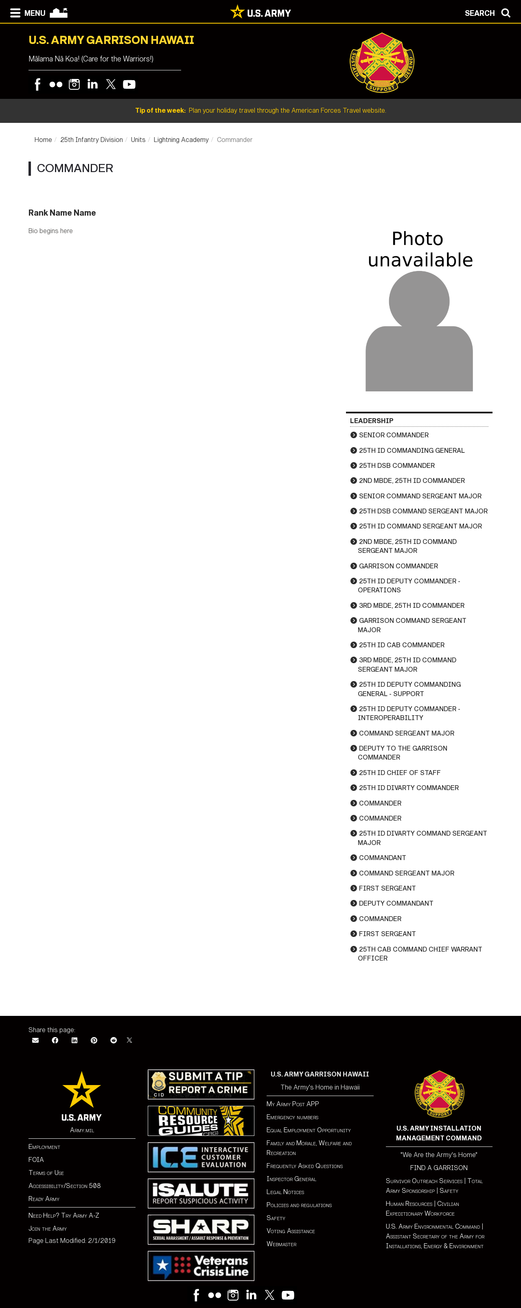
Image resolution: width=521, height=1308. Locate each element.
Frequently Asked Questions (305, 1166)
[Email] (35, 1040)
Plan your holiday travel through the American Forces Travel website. (260, 110)
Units (138, 140)
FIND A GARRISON (439, 1168)
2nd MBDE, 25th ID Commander (412, 481)
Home (43, 140)
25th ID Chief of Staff (400, 773)
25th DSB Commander (397, 465)
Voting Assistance (291, 1231)
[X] (129, 1040)
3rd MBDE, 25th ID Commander (411, 605)
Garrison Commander (398, 566)
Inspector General (291, 1179)
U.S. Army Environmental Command (433, 1226)
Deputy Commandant (396, 903)
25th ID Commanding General (412, 450)
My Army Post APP (293, 1104)
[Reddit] (113, 1040)
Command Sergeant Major (406, 733)
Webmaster (281, 1244)
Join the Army (47, 1228)
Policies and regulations (299, 1205)
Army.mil (82, 1130)
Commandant (382, 858)
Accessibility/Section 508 (64, 1186)
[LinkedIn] (74, 1040)
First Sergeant (387, 888)
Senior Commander (394, 435)
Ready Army (43, 1199)
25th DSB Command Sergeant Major (423, 511)
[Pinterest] (94, 1040)
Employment (44, 1147)
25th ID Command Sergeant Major (420, 526)
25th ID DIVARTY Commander (409, 788)
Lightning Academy (181, 140)
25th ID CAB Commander (401, 645)
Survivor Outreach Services (424, 1181)
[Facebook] (55, 1040)
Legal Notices (285, 1192)
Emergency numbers (292, 1117)
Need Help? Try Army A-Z (63, 1215)
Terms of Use (46, 1173)
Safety (276, 1218)
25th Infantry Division (91, 140)
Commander (380, 803)
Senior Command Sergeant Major (420, 496)
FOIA (36, 1160)
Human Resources (409, 1204)
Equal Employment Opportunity (309, 1130)
